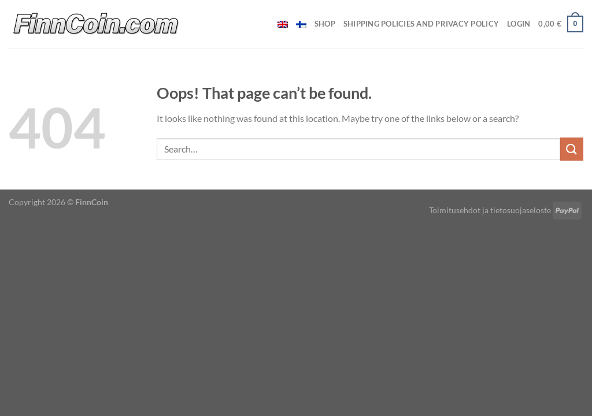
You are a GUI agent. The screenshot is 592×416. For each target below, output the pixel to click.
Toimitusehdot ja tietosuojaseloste (490, 210)
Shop (324, 23)
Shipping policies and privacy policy (421, 23)
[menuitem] (283, 24)
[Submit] (571, 149)
